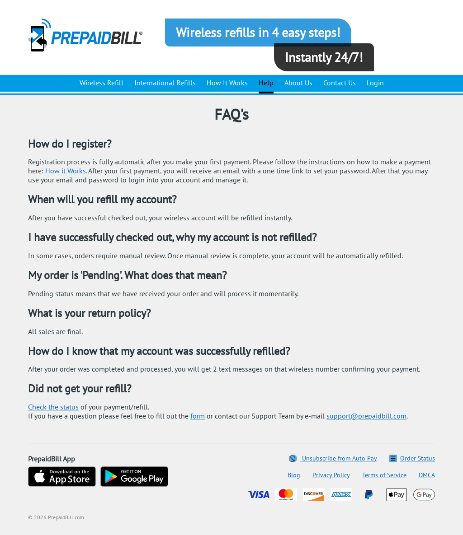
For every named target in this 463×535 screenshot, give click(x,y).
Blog (294, 475)
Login (375, 82)
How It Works (227, 82)
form (197, 415)
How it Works (65, 170)
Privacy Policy (331, 475)
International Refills (165, 82)
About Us (298, 82)
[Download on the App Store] (62, 477)
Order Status (412, 458)
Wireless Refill (101, 82)
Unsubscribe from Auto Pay (333, 458)
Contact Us (339, 82)
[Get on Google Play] (134, 477)
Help (266, 82)
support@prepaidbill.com (366, 415)
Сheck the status (53, 406)
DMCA (427, 475)
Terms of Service (384, 475)
